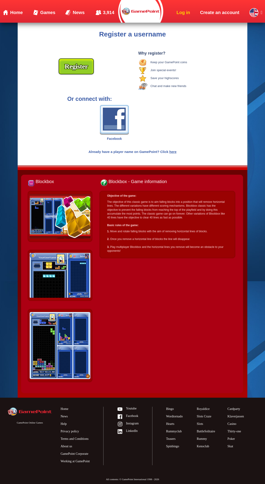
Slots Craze (204, 416)
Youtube (127, 409)
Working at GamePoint (75, 461)
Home (64, 409)
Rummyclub (174, 431)
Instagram (128, 424)
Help (63, 424)
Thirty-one (234, 431)
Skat (230, 446)
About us (66, 446)
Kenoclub (203, 446)
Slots (200, 424)
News (64, 416)
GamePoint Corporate (74, 453)
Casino (231, 424)
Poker (231, 438)
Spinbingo (172, 446)
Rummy (202, 438)
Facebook (127, 416)
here (173, 152)
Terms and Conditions (74, 438)
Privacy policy (69, 431)
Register (76, 66)
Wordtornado (174, 416)
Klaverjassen (235, 416)
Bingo (170, 409)
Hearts (170, 424)
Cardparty (233, 409)
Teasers (171, 438)
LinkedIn (127, 431)
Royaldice (203, 409)
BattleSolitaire (206, 431)
